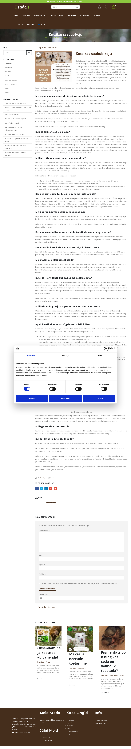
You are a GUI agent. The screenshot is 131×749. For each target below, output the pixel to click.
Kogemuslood (85, 15)
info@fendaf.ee (24, 733)
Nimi (41, 556)
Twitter (41, 488)
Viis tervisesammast (12, 116)
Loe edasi (41, 679)
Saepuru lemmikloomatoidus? (15, 104)
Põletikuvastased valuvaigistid (16, 120)
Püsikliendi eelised (56, 15)
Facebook (37, 488)
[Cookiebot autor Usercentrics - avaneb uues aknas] (105, 349)
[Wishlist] (106, 6)
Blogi (69, 734)
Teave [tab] (99, 355)
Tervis (53, 478)
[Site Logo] (22, 6)
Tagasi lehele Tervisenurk (45, 48)
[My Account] (99, 6)
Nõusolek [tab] (31, 355)
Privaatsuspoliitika (101, 721)
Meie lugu (26, 15)
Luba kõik (99, 398)
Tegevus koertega (11, 81)
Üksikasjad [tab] (65, 355)
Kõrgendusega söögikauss (14, 136)
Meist (80, 669)
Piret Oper (43, 478)
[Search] (77, 7)
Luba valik (65, 398)
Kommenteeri (44, 531)
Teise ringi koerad (11, 85)
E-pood (17, 15)
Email (55, 488)
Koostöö (8, 72)
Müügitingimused (101, 724)
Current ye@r (81, 597)
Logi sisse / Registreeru (24, 25)
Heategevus (9, 63)
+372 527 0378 (27, 728)
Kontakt (97, 15)
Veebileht (42, 574)
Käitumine (8, 68)
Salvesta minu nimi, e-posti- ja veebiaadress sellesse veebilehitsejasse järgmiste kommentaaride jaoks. (79, 584)
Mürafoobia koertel (12, 125)
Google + (51, 488)
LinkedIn (46, 488)
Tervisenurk (71, 15)
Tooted (121, 676)
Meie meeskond (39, 15)
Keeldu (32, 398)
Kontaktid (70, 726)
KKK (68, 729)
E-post (42, 565)
